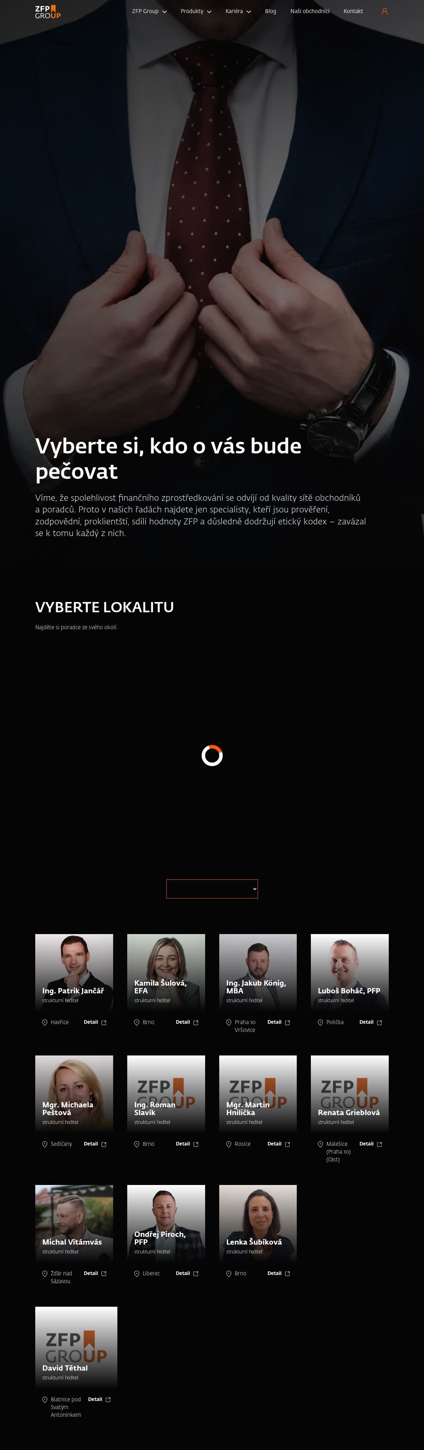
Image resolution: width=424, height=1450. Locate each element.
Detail (91, 1022)
